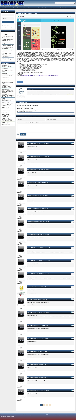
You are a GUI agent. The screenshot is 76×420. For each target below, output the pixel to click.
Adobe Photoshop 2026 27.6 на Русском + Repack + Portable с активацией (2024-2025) (7, 37)
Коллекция (47, 7)
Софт (2, 7)
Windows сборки (12, 7)
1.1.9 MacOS (55, 75)
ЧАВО (61, 7)
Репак (6, 7)
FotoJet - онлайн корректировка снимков (25, 106)
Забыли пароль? (4, 27)
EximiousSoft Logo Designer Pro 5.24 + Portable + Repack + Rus (28, 110)
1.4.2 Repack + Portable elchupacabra (45, 75)
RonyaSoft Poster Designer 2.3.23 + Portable (25, 111)
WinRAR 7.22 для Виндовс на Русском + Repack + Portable (7, 40)
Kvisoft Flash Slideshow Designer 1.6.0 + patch (25, 108)
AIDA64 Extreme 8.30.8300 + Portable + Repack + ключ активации (7, 51)
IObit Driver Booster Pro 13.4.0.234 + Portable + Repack (7, 59)
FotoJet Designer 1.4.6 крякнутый (27, 75)
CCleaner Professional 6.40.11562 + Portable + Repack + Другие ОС (7, 43)
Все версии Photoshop (21, 7)
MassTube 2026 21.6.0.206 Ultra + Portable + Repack (7, 48)
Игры (52, 7)
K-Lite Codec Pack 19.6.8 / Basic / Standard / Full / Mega (7, 56)
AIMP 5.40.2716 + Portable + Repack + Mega (7, 54)
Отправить (23, 134)
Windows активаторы (32, 7)
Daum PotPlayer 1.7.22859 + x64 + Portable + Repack (7, 46)
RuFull (32, 143)
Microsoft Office (41, 7)
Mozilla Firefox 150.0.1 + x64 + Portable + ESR (7, 34)
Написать (67, 7)
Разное (56, 7)
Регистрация (12, 27)
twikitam (32, 286)
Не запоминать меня (6, 25)
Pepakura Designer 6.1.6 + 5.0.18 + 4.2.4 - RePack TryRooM (28, 105)
